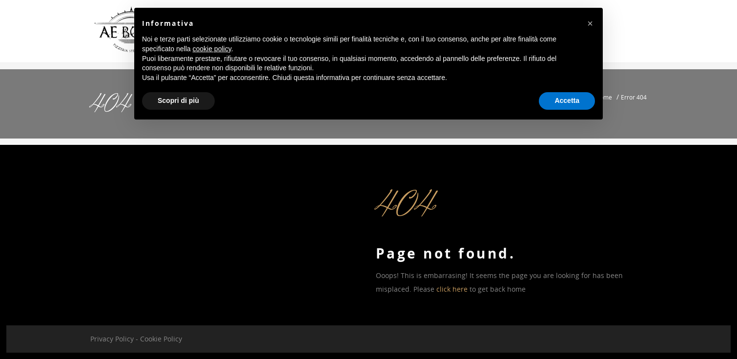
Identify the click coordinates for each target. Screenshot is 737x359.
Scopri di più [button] (178, 100)
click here (452, 289)
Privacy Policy (112, 338)
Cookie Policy (161, 338)
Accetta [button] (566, 100)
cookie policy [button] (212, 49)
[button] (590, 23)
